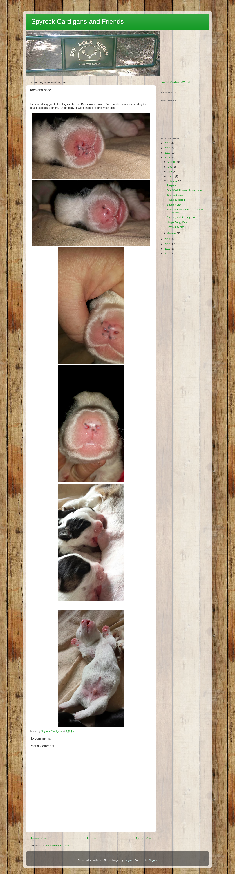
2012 (167, 244)
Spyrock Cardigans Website (176, 82)
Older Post (144, 838)
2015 (167, 152)
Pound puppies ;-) (177, 199)
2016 (167, 148)
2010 (167, 253)
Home (91, 838)
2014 (167, 157)
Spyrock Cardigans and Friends (77, 21)
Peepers (171, 185)
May (170, 166)
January (172, 233)
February (172, 181)
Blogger (152, 860)
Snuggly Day (174, 204)
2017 (167, 143)
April (170, 171)
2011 (167, 248)
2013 (167, 239)
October (172, 161)
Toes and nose (175, 195)
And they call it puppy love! (181, 217)
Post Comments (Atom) (57, 845)
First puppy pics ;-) (177, 227)
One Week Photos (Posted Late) (185, 190)
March (171, 176)
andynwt (128, 860)
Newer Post (38, 838)
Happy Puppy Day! (177, 222)
